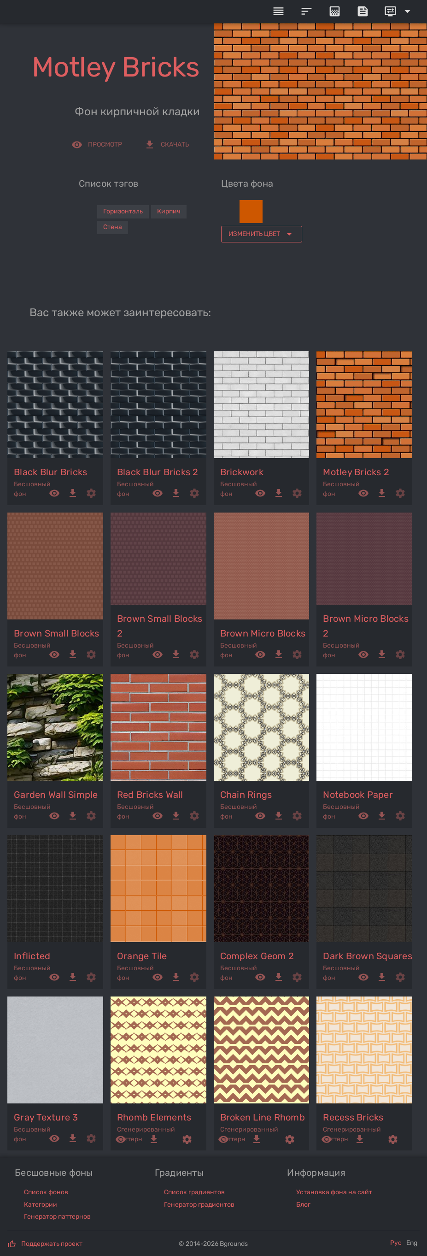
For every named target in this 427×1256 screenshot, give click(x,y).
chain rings (246, 794)
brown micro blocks (263, 633)
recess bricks (353, 1117)
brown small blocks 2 (160, 626)
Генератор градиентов (199, 1205)
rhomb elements (154, 1117)
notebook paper (358, 794)
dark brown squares (367, 955)
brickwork (241, 472)
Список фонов (46, 1192)
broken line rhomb (262, 1117)
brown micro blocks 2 (366, 626)
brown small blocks (56, 633)
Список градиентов (194, 1192)
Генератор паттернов (57, 1217)
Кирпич (169, 211)
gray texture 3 (46, 1117)
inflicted (32, 955)
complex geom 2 (257, 955)
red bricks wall (150, 794)
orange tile (142, 955)
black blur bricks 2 (158, 472)
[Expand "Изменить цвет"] (261, 234)
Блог (303, 1205)
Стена (112, 227)
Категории (40, 1205)
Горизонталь (123, 211)
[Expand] (398, 11)
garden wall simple (56, 794)
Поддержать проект (51, 1244)
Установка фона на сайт (334, 1192)
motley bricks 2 (356, 472)
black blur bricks (50, 472)
